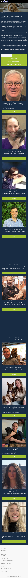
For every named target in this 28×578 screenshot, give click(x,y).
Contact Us (3, 551)
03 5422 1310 (4, 561)
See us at (2, 555)
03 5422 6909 (8, 563)
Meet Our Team (3, 550)
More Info (14, 111)
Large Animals (3, 554)
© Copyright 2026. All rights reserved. (14, 576)
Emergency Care (4, 553)
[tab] (6, 55)
